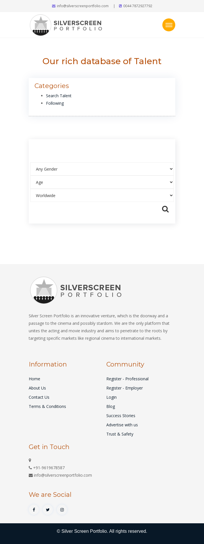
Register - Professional (127, 378)
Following (55, 103)
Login (111, 397)
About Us (37, 388)
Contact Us (39, 397)
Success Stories (120, 415)
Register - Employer (124, 388)
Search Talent (59, 95)
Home (34, 378)
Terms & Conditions (47, 406)
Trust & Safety (119, 434)
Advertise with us (122, 424)
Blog (110, 406)
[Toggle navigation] (168, 24)
